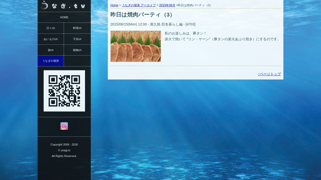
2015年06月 (167, 5)
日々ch (50, 28)
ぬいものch (51, 39)
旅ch (51, 50)
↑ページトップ (269, 74)
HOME (64, 17)
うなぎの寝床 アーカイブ (139, 5)
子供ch (77, 39)
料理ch (77, 28)
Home (114, 5)
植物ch (77, 50)
